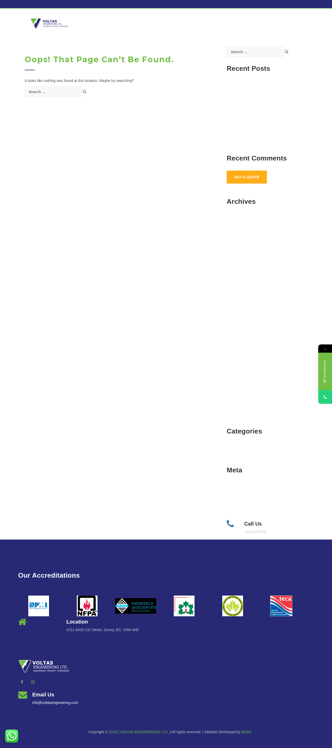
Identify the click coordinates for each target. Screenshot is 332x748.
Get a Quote (212, 22)
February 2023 (240, 335)
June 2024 (237, 244)
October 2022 (240, 343)
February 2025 (240, 235)
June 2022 (237, 376)
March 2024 (238, 260)
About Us (126, 22)
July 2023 (236, 302)
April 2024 (237, 252)
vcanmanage (257, 22)
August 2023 (239, 293)
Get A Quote (246, 177)
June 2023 (237, 310)
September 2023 (242, 285)
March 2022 (238, 401)
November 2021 (242, 410)
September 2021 (242, 418)
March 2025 (238, 227)
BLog (233, 448)
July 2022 (236, 368)
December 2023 (242, 269)
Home (89, 22)
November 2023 (242, 277)
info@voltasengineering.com (55, 703)
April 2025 (237, 219)
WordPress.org (241, 512)
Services (169, 22)
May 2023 (236, 318)
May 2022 (236, 385)
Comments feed (241, 504)
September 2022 (242, 351)
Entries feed (238, 496)
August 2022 (239, 360)
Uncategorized (240, 457)
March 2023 (238, 327)
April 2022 (237, 393)
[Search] (84, 91)
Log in (233, 487)
